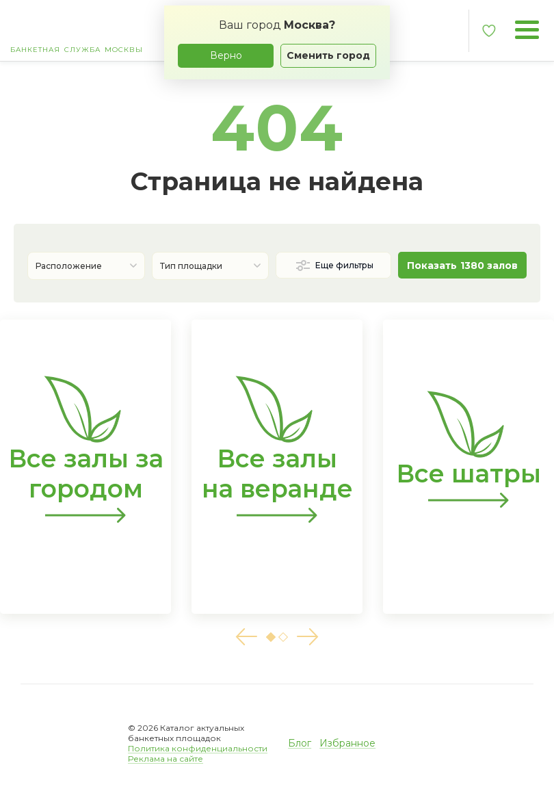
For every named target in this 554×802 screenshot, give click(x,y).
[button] (246, 637)
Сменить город (328, 55)
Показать (462, 265)
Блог (299, 743)
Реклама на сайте (165, 758)
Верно (226, 55)
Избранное (347, 743)
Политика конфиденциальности (197, 748)
